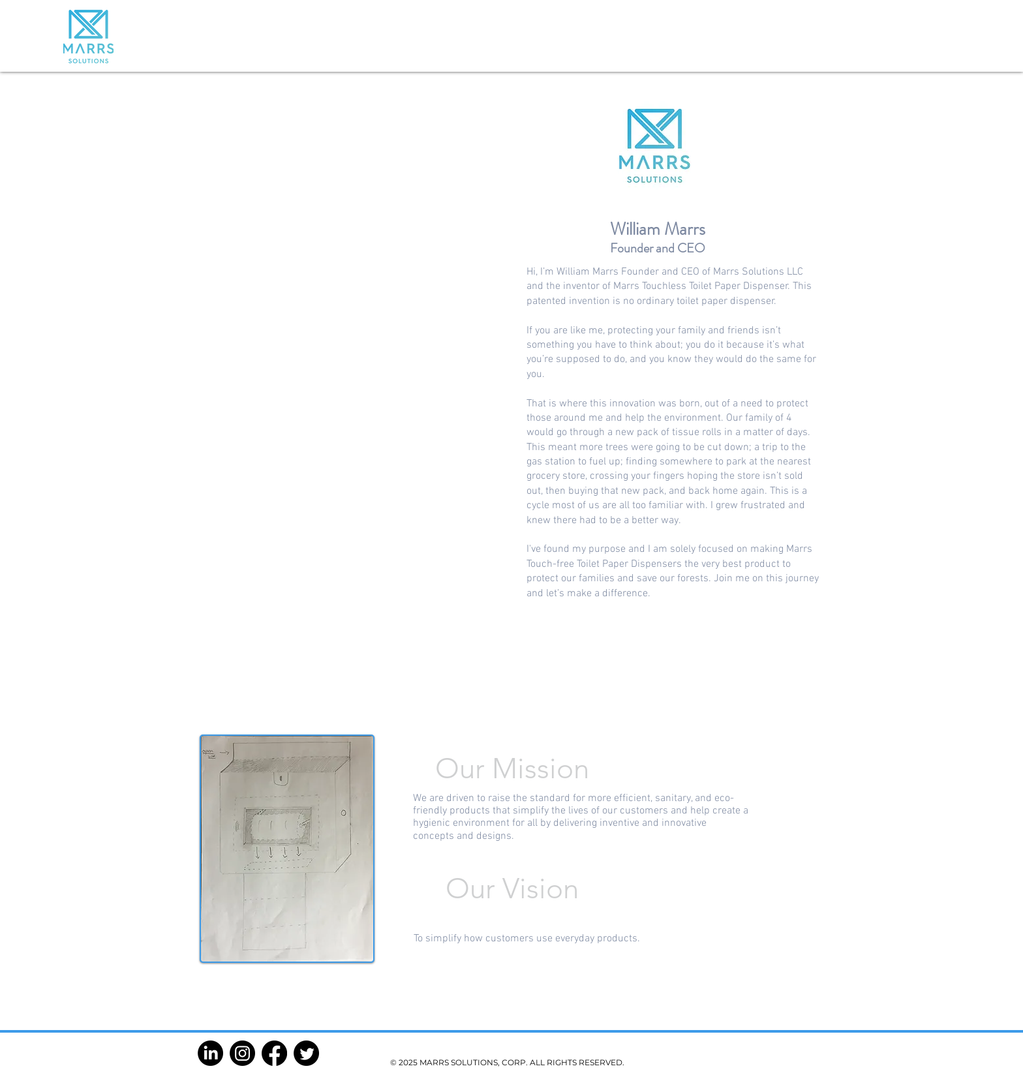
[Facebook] (274, 1053)
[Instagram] (242, 1053)
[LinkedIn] (210, 1053)
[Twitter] (306, 1053)
